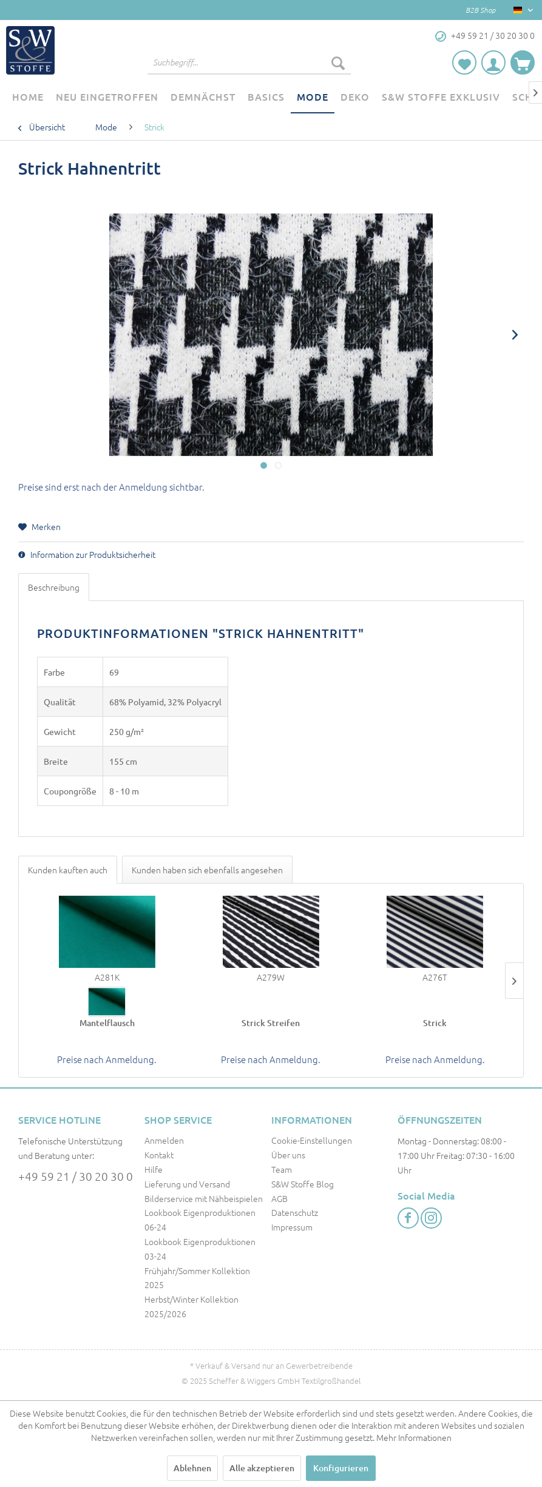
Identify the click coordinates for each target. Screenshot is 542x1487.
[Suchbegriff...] (249, 62)
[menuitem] (249, 62)
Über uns (288, 1155)
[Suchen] (338, 62)
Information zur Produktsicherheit (86, 554)
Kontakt (159, 1155)
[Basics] (266, 97)
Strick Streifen (271, 1023)
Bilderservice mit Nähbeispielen (203, 1198)
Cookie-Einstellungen (311, 1140)
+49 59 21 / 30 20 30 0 (75, 1176)
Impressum (292, 1227)
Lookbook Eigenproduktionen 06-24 (200, 1219)
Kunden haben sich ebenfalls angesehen (207, 870)
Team (281, 1169)
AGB (279, 1198)
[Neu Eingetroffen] (107, 97)
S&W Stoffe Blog (302, 1184)
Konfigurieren (340, 1468)
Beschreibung (54, 587)
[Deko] (355, 97)
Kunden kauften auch (67, 870)
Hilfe (153, 1169)
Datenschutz (294, 1212)
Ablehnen (192, 1468)
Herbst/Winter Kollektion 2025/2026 (191, 1306)
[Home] (28, 97)
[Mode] (312, 97)
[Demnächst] (203, 97)
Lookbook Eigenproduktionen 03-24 (200, 1248)
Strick (435, 1023)
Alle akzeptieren (261, 1468)
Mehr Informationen (414, 1437)
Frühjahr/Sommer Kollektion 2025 (197, 1277)
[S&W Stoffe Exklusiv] (441, 97)
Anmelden (164, 1140)
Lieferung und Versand (187, 1184)
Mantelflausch (107, 1023)
